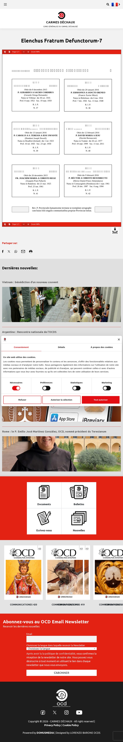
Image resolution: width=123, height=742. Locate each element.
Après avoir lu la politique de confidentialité (50, 653)
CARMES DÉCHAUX (60, 22)
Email (29, 634)
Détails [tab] (61, 347)
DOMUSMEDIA (45, 732)
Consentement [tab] (21, 347)
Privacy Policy (52, 725)
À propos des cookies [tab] (102, 347)
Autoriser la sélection (61, 400)
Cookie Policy (71, 725)
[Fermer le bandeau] (119, 339)
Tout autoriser (101, 400)
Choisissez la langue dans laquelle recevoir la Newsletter (55, 645)
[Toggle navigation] (5, 4)
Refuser (22, 400)
